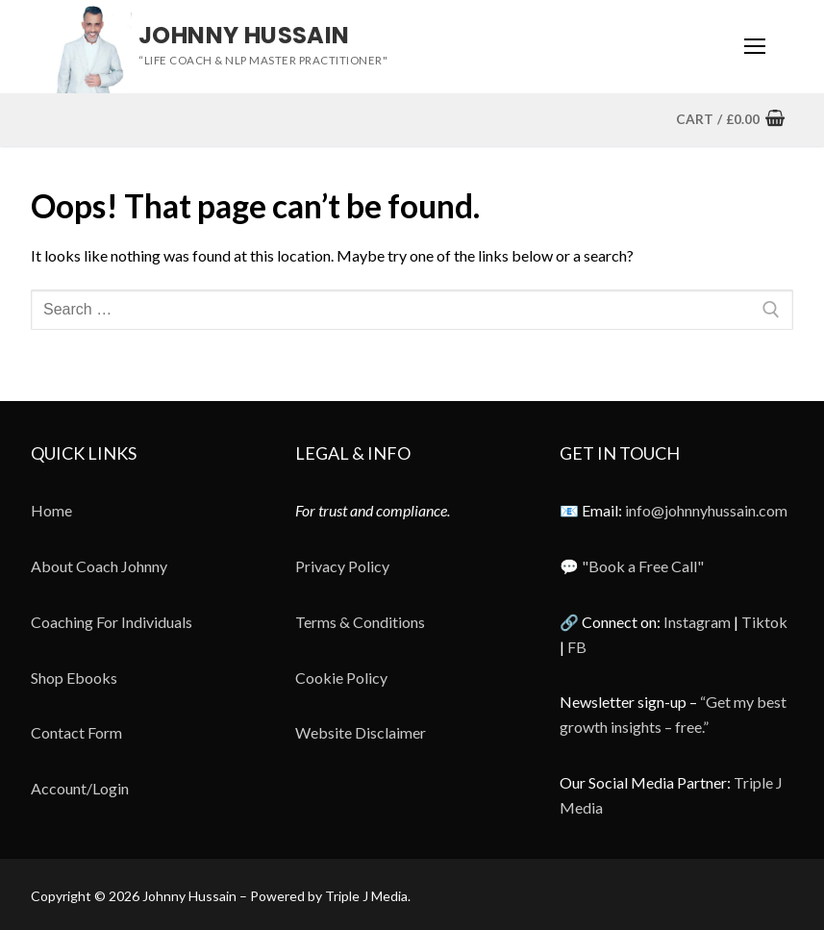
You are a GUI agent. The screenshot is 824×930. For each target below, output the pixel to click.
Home (51, 510)
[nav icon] (755, 47)
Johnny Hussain (244, 35)
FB (577, 647)
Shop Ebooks (74, 677)
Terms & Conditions (360, 622)
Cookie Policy (341, 677)
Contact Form (76, 732)
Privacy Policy (342, 566)
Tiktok (764, 622)
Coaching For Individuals (111, 622)
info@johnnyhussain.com (706, 510)
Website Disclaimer (360, 732)
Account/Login (80, 788)
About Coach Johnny (99, 566)
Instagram (697, 622)
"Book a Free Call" (643, 566)
